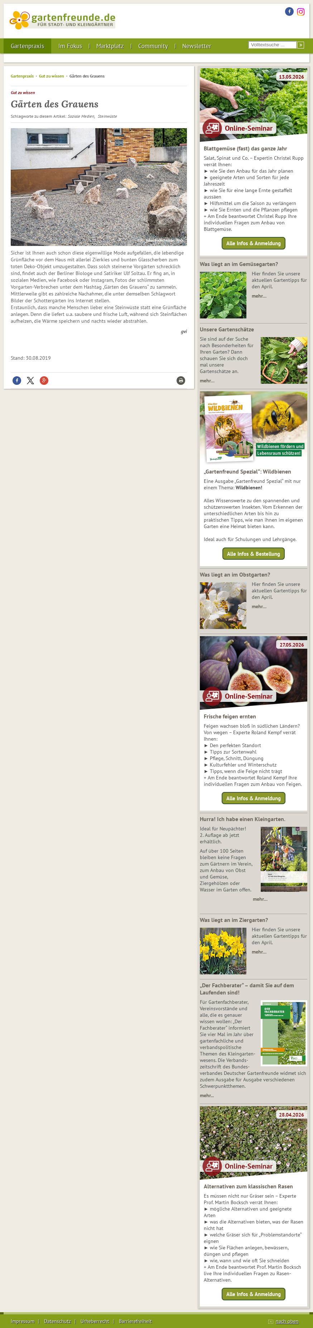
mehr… (259, 296)
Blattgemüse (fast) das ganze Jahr (245, 148)
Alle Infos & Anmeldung (253, 243)
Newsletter (196, 46)
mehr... (207, 1095)
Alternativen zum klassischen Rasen (248, 1186)
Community (153, 46)
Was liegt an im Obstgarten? (235, 574)
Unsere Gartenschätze (227, 329)
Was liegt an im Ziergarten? (234, 919)
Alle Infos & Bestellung (253, 553)
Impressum (22, 1321)
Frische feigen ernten (230, 716)
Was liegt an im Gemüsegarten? (239, 263)
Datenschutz (57, 1321)
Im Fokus (70, 46)
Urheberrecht (95, 1321)
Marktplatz (110, 46)
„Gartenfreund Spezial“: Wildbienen (247, 471)
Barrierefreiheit (135, 1321)
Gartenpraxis (27, 46)
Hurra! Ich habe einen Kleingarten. (242, 819)
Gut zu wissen (51, 76)
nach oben (287, 1321)
